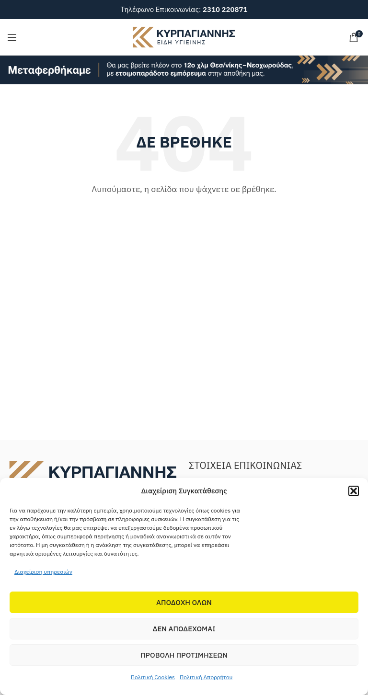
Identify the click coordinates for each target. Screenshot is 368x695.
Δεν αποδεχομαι (184, 628)
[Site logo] (184, 36)
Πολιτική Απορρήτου (206, 677)
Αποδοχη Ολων (184, 602)
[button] (353, 491)
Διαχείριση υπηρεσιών (43, 571)
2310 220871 (225, 9)
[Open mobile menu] (12, 37)
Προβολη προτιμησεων (184, 655)
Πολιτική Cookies (153, 677)
